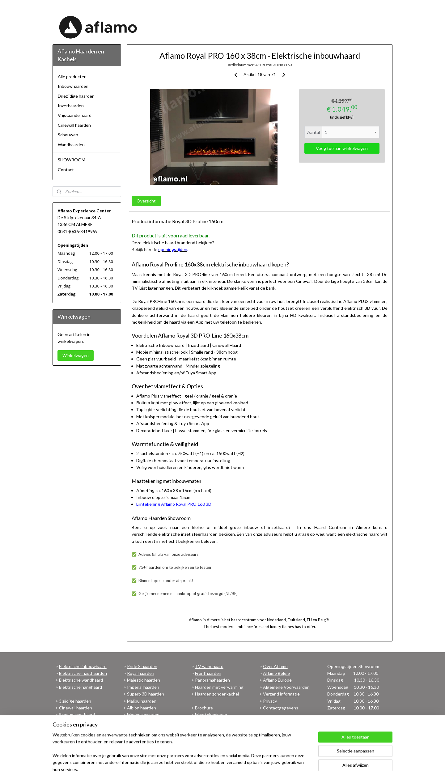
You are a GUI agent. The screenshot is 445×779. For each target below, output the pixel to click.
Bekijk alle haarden (145, 721)
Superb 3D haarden (145, 693)
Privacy (270, 701)
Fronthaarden (208, 673)
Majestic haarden (143, 680)
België (323, 619)
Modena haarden (143, 714)
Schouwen (68, 134)
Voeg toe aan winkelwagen (342, 148)
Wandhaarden (71, 144)
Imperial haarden (143, 687)
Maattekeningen (211, 714)
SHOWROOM (71, 159)
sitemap (212, 768)
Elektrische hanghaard (80, 687)
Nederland (276, 619)
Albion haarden (141, 707)
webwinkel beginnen (244, 768)
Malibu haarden (141, 701)
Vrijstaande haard (74, 115)
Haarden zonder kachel (217, 693)
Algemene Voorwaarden (286, 687)
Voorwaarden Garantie (217, 721)
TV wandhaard (209, 666)
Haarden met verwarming (219, 687)
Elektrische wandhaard (81, 680)
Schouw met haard (77, 714)
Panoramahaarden (212, 680)
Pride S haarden (142, 666)
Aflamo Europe (277, 680)
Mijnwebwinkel (295, 768)
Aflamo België (276, 673)
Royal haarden (140, 673)
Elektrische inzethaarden (83, 673)
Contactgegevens (280, 707)
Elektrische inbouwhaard (83, 666)
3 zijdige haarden (75, 701)
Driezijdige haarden (76, 96)
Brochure (204, 707)
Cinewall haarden (74, 125)
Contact (66, 169)
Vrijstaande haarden (78, 721)
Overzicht (145, 200)
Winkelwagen (75, 355)
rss (223, 768)
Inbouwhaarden (73, 86)
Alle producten (72, 76)
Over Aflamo (275, 666)
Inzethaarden (71, 105)
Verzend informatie (281, 693)
